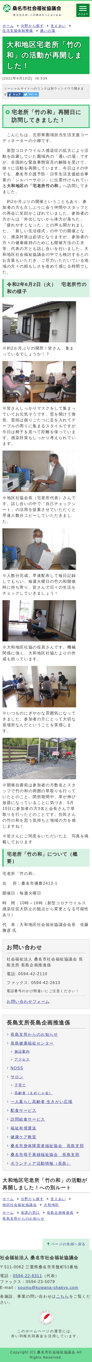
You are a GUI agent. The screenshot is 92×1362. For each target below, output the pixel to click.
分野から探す (32, 26)
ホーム (8, 26)
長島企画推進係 (60, 1213)
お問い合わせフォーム (28, 1001)
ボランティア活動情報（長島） (41, 1163)
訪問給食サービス (28, 1119)
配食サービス (24, 1110)
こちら (62, 1296)
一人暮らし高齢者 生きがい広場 (41, 1102)
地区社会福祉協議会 (19, 1205)
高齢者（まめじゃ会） (33, 1093)
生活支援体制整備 (17, 31)
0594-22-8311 (27, 1276)
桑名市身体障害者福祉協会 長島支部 (47, 1146)
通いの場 (47, 31)
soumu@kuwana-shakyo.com (48, 1287)
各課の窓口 (30, 1213)
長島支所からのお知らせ (34, 1034)
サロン (17, 1077)
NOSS (17, 1068)
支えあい (58, 26)
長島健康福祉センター (32, 1043)
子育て (20, 1085)
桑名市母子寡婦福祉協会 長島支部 (45, 1155)
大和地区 (51, 1205)
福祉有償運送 (24, 1128)
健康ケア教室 (24, 1137)
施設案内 (22, 1051)
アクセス (22, 1059)
